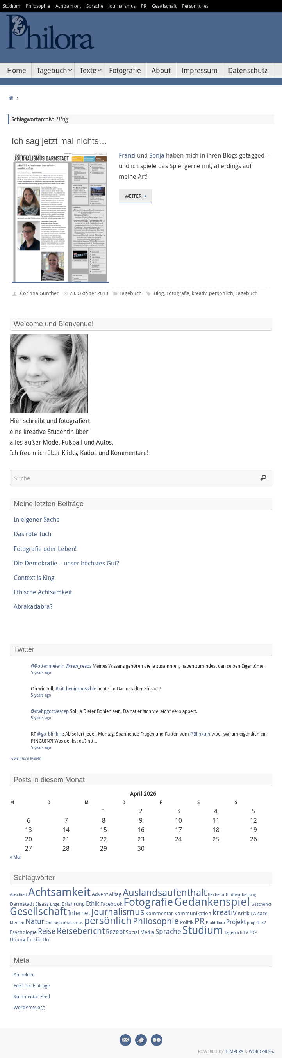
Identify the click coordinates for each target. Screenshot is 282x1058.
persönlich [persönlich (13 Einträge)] (108, 920)
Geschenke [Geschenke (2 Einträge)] (261, 904)
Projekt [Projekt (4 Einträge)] (236, 922)
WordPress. (261, 1051)
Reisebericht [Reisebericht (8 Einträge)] (81, 930)
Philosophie (38, 6)
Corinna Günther (39, 293)
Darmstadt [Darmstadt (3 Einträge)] (22, 903)
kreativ (199, 293)
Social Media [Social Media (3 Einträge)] (140, 931)
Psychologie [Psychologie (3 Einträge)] (23, 931)
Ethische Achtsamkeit (43, 592)
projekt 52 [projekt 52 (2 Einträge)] (256, 922)
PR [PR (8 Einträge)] (200, 920)
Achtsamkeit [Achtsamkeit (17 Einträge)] (59, 891)
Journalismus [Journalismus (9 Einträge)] (117, 912)
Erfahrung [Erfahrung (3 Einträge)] (73, 903)
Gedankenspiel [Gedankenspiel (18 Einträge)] (212, 901)
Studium (11, 6)
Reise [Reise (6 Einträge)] (46, 931)
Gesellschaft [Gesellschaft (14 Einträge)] (38, 911)
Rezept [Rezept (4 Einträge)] (115, 931)
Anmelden (24, 974)
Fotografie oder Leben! (45, 548)
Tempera (234, 1051)
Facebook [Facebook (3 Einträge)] (111, 903)
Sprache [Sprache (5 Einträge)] (168, 931)
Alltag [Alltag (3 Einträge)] (115, 894)
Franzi (127, 155)
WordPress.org (29, 1007)
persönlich (221, 293)
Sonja (156, 155)
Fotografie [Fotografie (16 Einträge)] (148, 901)
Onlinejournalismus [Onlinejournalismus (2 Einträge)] (64, 922)
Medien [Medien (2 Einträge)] (17, 922)
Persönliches (195, 6)
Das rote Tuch (32, 534)
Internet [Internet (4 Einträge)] (79, 913)
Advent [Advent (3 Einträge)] (100, 894)
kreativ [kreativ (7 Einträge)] (224, 912)
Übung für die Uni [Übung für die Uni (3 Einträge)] (30, 939)
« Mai (15, 857)
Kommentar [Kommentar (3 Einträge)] (159, 913)
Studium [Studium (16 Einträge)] (202, 929)
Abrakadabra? (33, 606)
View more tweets (25, 758)
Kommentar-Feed (32, 996)
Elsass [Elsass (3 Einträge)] (42, 903)
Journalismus (122, 6)
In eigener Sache (37, 519)
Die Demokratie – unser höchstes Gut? (66, 563)
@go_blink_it (50, 734)
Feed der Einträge (32, 985)
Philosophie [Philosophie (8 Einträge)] (156, 920)
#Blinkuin (200, 734)
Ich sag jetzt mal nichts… (59, 141)
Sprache (94, 6)
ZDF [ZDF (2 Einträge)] (253, 932)
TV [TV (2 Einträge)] (245, 932)
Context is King (34, 577)
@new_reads (78, 666)
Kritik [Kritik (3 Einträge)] (243, 913)
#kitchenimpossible (75, 688)
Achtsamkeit (68, 6)
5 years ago (41, 672)
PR (143, 6)
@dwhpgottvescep (50, 711)
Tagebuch (131, 293)
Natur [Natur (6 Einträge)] (35, 921)
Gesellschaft (164, 6)
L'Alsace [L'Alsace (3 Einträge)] (259, 913)
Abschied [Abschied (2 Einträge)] (18, 894)
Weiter (137, 195)
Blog (159, 293)
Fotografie (177, 293)
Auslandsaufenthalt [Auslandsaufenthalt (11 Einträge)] (165, 892)
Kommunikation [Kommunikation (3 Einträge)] (192, 913)
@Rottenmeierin (47, 666)
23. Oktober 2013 (89, 293)
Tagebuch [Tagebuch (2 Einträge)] (233, 932)
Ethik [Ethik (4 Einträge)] (92, 903)
